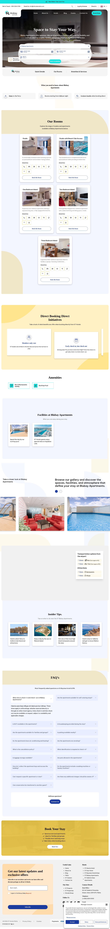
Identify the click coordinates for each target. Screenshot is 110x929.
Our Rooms (58, 72)
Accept (72, 922)
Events (73, 13)
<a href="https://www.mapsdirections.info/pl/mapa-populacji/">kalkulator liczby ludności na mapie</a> (55, 572)
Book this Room (36, 177)
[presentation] (21, 901)
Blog (65, 13)
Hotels (57, 13)
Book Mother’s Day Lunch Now (56, 1)
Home (36, 13)
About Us (46, 13)
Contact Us (83, 13)
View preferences (100, 922)
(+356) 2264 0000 (88, 900)
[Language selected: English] (103, 6)
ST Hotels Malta (13, 923)
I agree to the (21, 895)
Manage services (71, 917)
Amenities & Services (79, 72)
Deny (86, 922)
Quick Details (40, 72)
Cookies (39, 923)
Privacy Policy (90, 926)
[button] (106, 904)
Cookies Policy (82, 926)
